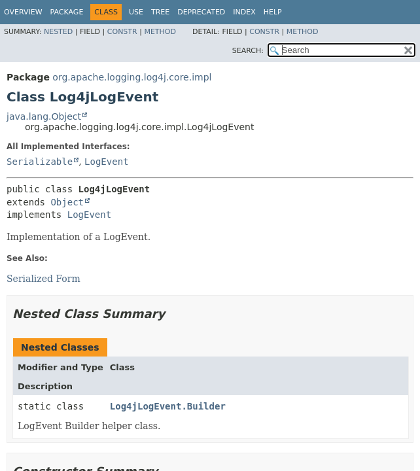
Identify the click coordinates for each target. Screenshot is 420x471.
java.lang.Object (44, 116)
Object (67, 202)
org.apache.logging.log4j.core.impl (131, 77)
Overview (23, 12)
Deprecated (201, 12)
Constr (122, 31)
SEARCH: (248, 50)
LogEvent (106, 161)
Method (160, 31)
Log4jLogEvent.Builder (168, 406)
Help (273, 12)
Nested (58, 31)
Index (244, 12)
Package (67, 12)
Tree (160, 12)
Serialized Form (43, 278)
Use (136, 12)
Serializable (40, 161)
